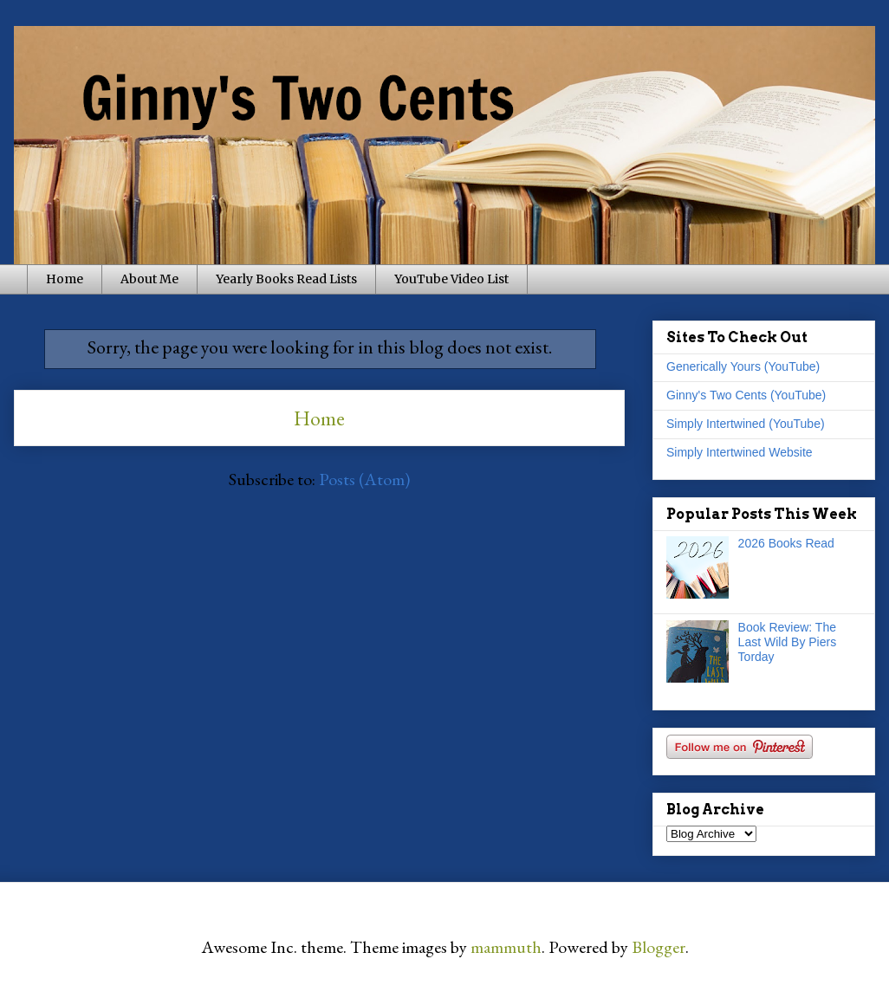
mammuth (506, 947)
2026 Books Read (786, 543)
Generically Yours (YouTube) (743, 366)
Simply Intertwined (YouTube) (745, 424)
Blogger (658, 947)
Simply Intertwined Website (739, 452)
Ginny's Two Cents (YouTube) (746, 395)
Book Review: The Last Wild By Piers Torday (787, 642)
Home (64, 279)
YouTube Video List (451, 279)
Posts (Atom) (364, 479)
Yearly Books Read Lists (286, 279)
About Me (149, 279)
